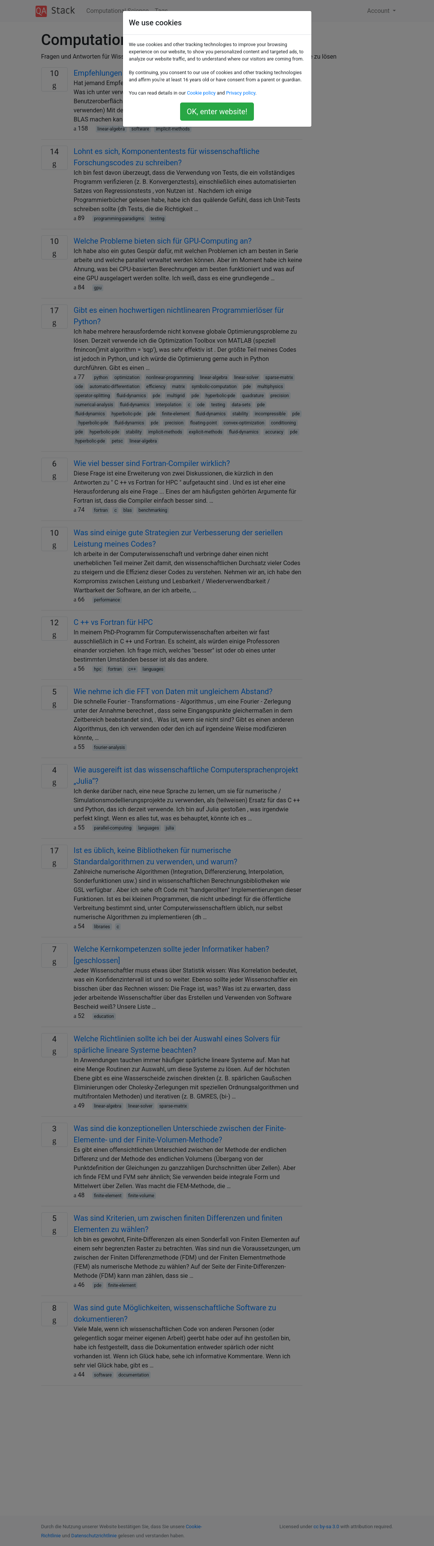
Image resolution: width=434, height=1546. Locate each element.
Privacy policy (240, 93)
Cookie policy (201, 93)
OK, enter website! (217, 111)
